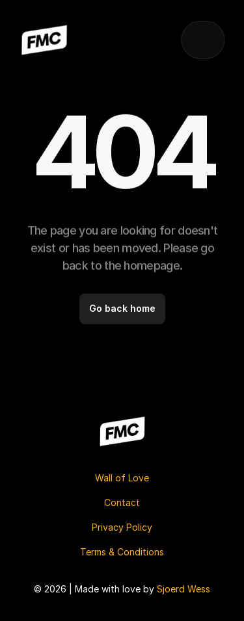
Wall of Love (122, 477)
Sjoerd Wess (183, 588)
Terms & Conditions (122, 551)
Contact (122, 502)
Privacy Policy (122, 527)
